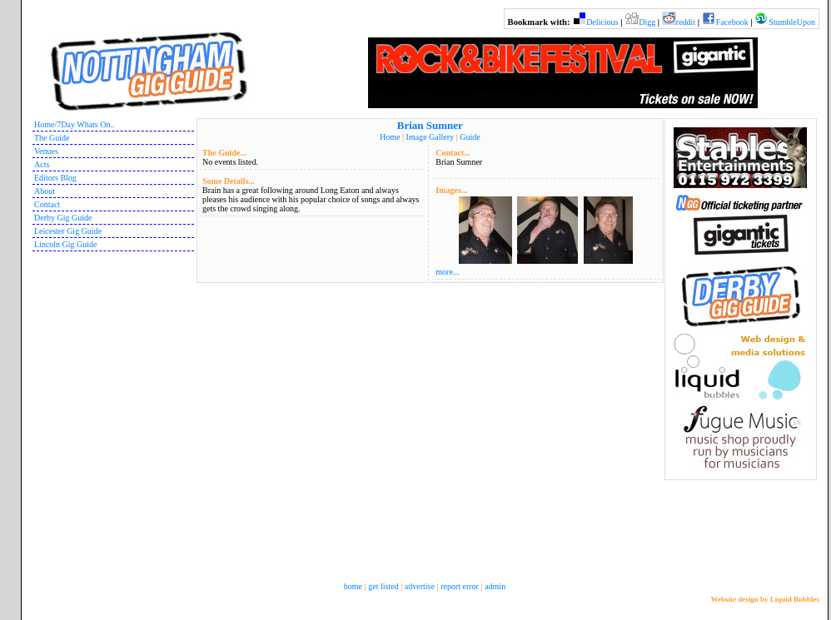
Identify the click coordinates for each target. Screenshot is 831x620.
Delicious (602, 22)
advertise (420, 586)
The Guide (52, 137)
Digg (647, 22)
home (353, 586)
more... (447, 271)
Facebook (732, 22)
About (44, 191)
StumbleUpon (792, 22)
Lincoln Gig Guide (65, 244)
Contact (47, 204)
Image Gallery (430, 136)
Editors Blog (55, 177)
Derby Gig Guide (63, 217)
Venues (46, 151)
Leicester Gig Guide (68, 231)
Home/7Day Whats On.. (74, 124)
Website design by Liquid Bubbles (764, 599)
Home (390, 136)
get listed (383, 586)
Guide (470, 136)
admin (495, 586)
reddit (685, 22)
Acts (41, 164)
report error (459, 586)
